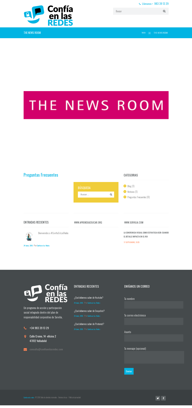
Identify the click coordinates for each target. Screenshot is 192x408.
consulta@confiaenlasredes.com (47, 350)
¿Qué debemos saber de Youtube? (91, 298)
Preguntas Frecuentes (42, 174)
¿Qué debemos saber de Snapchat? (91, 312)
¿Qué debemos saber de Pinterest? (91, 325)
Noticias (131, 191)
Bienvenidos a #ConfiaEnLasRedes (47, 235)
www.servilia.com (134, 223)
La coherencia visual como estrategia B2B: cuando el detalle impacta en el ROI (146, 235)
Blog (129, 186)
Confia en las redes (29, 399)
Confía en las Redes (49, 245)
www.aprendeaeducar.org (89, 223)
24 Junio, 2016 (30, 245)
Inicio (143, 32)
